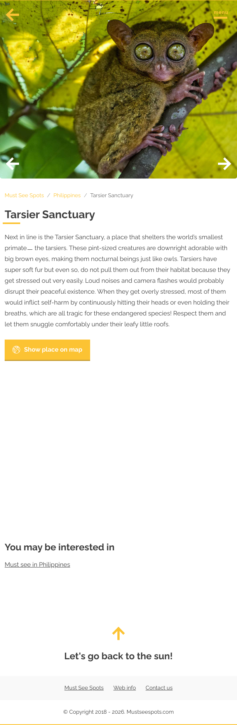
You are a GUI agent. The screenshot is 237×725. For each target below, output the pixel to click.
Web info (124, 688)
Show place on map (47, 350)
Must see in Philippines (37, 564)
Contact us (159, 688)
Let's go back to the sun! (118, 644)
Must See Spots (24, 196)
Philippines (66, 196)
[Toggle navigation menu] (220, 13)
